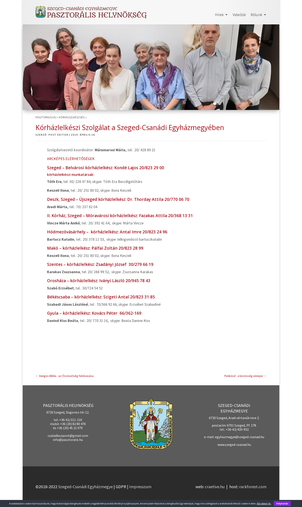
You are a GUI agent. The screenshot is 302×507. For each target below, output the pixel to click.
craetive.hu (215, 486)
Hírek (219, 15)
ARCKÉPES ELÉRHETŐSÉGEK (71, 158)
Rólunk (256, 15)
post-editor (58, 134)
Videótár (239, 15)
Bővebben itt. (264, 503)
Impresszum (140, 486)
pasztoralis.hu (46, 117)
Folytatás (282, 503)
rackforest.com (252, 486)
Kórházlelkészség (72, 117)
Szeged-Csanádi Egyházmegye (85, 486)
